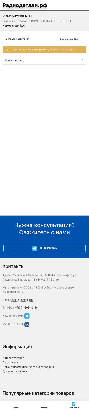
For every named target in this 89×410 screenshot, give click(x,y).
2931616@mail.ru (22, 299)
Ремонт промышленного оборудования (28, 367)
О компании (10, 362)
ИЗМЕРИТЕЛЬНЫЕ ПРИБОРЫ (51, 21)
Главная (8, 21)
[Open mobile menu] (84, 5)
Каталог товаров (13, 358)
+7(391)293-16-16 (26, 307)
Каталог (22, 21)
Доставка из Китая (15, 371)
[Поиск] (44, 61)
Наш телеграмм (44, 248)
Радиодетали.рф (21, 5)
